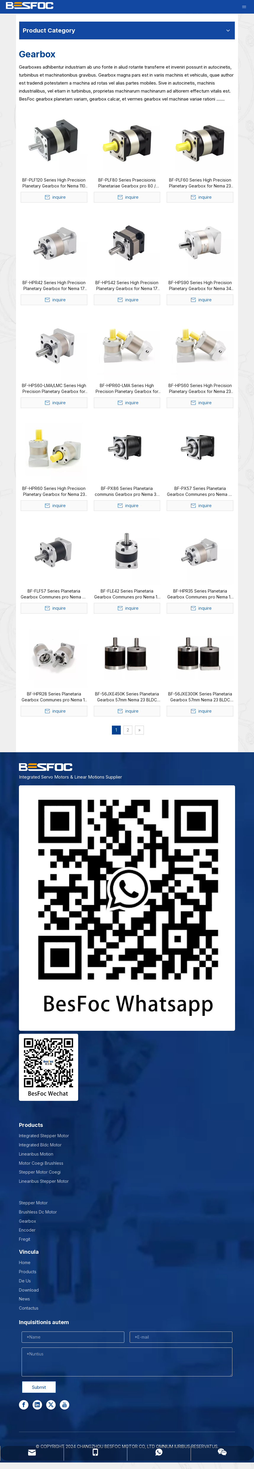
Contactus (28, 1308)
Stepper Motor (33, 1202)
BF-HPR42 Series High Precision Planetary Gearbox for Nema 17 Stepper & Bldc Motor (54, 286)
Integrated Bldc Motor (40, 1144)
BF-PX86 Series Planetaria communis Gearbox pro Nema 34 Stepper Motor (127, 491)
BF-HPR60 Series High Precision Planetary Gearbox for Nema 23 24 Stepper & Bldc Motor (54, 491)
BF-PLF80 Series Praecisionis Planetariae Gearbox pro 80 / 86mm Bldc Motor (127, 183)
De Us (25, 1280)
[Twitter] (51, 1405)
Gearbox (27, 1221)
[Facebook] (23, 1405)
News (24, 1298)
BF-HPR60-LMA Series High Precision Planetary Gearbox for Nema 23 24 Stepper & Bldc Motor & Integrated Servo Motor (127, 388)
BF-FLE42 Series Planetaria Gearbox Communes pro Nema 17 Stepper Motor (127, 594)
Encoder (27, 1229)
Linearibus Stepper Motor (44, 1181)
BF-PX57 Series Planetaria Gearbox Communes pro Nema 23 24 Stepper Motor (200, 491)
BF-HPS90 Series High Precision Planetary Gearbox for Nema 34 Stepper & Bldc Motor (200, 286)
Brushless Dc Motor (38, 1211)
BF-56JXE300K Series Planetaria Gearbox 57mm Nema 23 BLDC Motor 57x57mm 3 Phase (200, 697)
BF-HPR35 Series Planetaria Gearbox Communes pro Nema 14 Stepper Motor (200, 594)
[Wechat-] (48, 1067)
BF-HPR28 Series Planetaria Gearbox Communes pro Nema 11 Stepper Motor (54, 697)
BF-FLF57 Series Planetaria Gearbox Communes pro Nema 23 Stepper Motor (54, 594)
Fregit (24, 1239)
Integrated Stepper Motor (44, 1135)
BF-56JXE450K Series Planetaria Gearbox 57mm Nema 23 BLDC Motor (127, 697)
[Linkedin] (37, 1405)
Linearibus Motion (36, 1153)
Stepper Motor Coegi (40, 1171)
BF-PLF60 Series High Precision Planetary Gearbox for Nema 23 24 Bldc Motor (200, 183)
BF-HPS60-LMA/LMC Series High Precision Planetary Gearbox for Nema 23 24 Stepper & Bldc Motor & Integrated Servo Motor (54, 388)
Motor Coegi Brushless (41, 1163)
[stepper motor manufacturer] (127, 908)
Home (24, 1262)
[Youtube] (64, 1405)
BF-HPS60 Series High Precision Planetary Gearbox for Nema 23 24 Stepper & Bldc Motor (200, 388)
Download (29, 1289)
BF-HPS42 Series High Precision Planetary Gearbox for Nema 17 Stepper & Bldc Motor (126, 286)
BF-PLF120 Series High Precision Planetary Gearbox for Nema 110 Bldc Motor (54, 183)
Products (27, 1271)
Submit (39, 1387)
